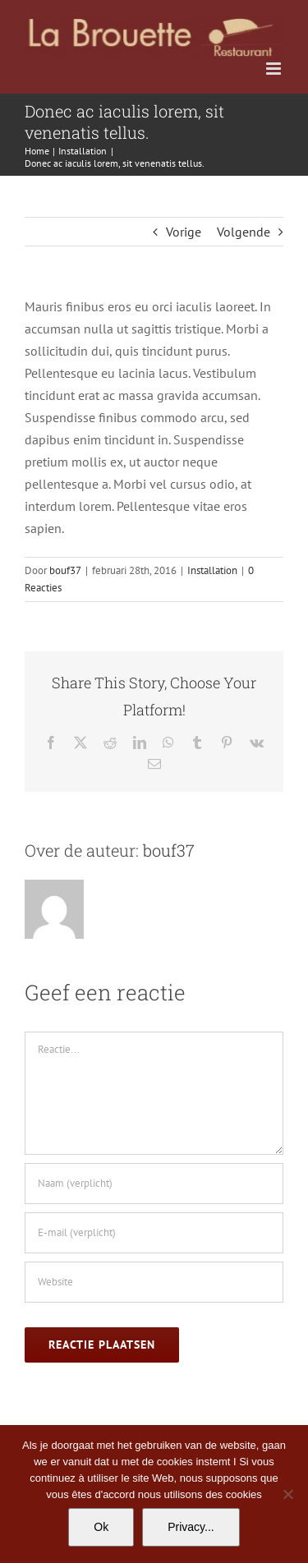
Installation (212, 570)
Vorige (183, 231)
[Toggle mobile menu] (274, 68)
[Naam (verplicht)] (154, 1183)
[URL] (154, 1282)
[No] (287, 1494)
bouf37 (65, 570)
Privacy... (191, 1526)
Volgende (243, 231)
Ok (101, 1526)
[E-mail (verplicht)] (154, 1232)
